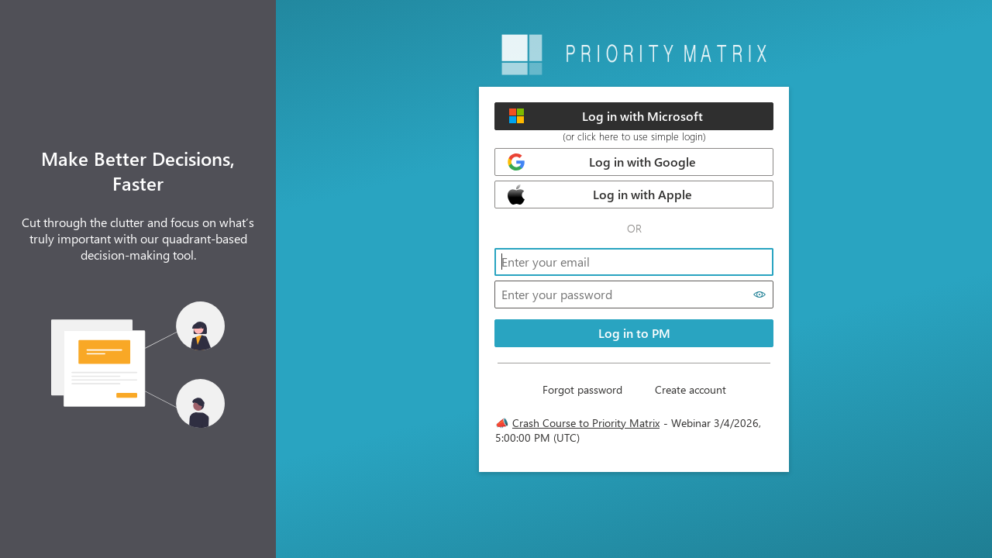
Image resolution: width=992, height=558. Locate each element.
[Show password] (760, 294)
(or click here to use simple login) (634, 136)
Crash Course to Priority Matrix (586, 422)
